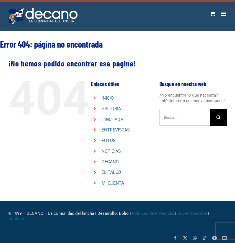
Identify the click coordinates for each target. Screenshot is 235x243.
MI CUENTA (113, 183)
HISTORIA (111, 108)
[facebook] (175, 238)
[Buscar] (218, 117)
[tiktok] (204, 238)
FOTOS (109, 140)
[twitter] (185, 238)
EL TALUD (111, 172)
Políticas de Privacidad (153, 213)
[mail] (224, 238)
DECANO (110, 161)
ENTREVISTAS (116, 130)
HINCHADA (112, 119)
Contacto (16, 218)
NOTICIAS (111, 151)
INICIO (108, 98)
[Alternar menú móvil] (224, 14)
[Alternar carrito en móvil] (212, 14)
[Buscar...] (184, 117)
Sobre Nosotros (192, 213)
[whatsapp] (195, 238)
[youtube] (214, 238)
